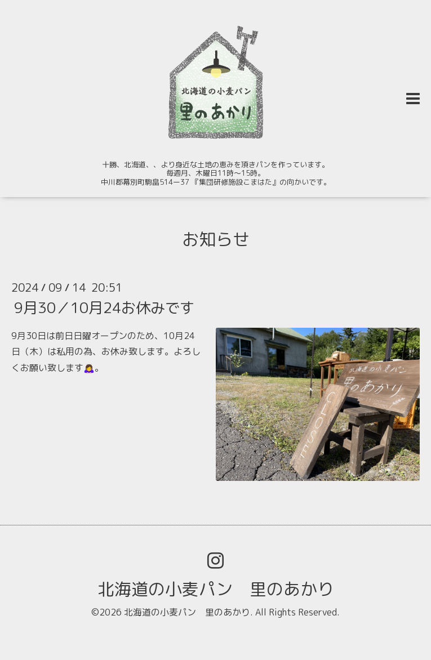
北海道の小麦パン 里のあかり (215, 589)
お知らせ (216, 239)
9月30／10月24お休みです (104, 307)
